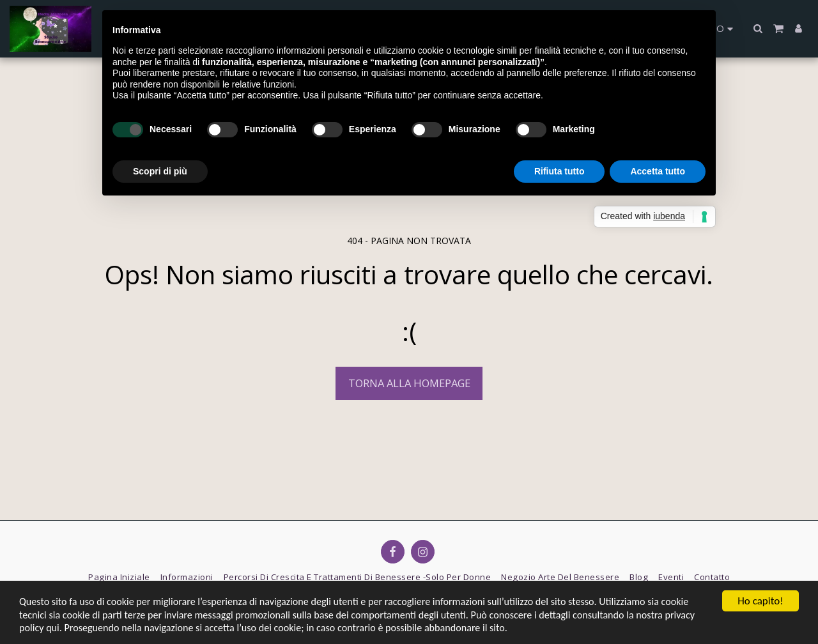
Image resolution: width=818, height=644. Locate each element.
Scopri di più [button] (160, 171)
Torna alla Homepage (409, 383)
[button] (758, 28)
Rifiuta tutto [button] (559, 171)
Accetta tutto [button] (657, 171)
